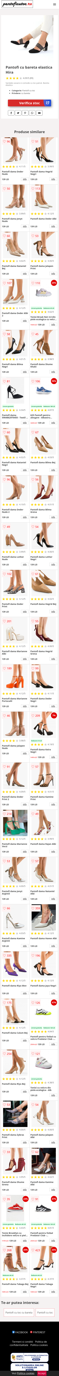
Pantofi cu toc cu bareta (18, 1312)
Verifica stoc (35, 103)
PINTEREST (37, 1332)
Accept (42, 1373)
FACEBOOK (20, 1332)
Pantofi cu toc (45, 1312)
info (25, 179)
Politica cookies (39, 1345)
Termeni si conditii (22, 1341)
